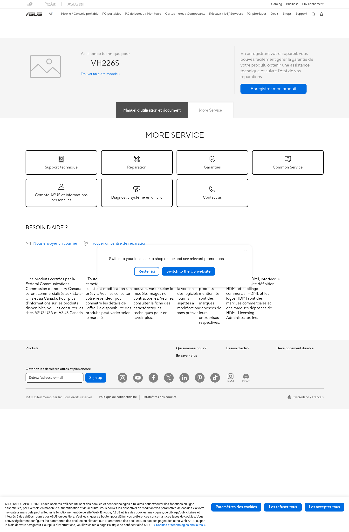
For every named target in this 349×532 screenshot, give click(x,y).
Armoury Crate (187, 472)
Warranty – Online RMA (243, 356)
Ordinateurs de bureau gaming (97, 356)
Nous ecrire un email (240, 389)
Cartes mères (84, 385)
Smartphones (35, 363)
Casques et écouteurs (140, 411)
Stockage (82, 436)
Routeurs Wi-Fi (136, 363)
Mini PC (80, 370)
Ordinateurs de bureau (42, 443)
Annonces (183, 370)
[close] (245, 251)
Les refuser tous (283, 507)
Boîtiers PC (83, 399)
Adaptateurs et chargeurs (143, 440)
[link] (34, 14)
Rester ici (146, 271)
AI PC (180, 421)
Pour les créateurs (38, 392)
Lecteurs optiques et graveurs (96, 428)
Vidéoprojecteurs (38, 429)
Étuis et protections (139, 432)
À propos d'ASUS (188, 356)
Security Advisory (239, 414)
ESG (279, 356)
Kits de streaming (137, 418)
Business (292, 4)
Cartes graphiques (88, 392)
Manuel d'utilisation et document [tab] (152, 110)
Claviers (131, 396)
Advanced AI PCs (188, 428)
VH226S (35, 25)
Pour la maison (36, 378)
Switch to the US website (188, 271)
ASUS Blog (184, 464)
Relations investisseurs (192, 377)
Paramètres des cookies (236, 507)
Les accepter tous (324, 507)
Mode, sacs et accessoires (143, 425)
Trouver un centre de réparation (118, 243)
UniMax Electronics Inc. (193, 406)
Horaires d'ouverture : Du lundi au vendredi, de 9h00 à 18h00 (248, 405)
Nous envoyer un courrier (55, 243)
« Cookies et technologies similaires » (179, 525)
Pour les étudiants (38, 400)
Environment (285, 363)
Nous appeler (235, 396)
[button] (276, 4)
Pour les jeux (34, 407)
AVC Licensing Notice (191, 457)
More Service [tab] (210, 110)
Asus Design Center (190, 436)
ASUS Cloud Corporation (194, 399)
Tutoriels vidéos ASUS (242, 421)
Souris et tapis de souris (142, 403)
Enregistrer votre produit (244, 381)
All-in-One (33, 436)
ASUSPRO (183, 443)
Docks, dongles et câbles (143, 447)
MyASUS (232, 429)
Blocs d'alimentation (89, 414)
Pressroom (184, 385)
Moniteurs (33, 422)
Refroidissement (86, 407)
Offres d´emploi (187, 363)
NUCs (79, 363)
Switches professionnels (142, 382)
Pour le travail (35, 385)
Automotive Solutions (191, 450)
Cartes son (83, 421)
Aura (179, 479)
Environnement (313, 4)
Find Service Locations (242, 374)
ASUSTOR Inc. (186, 392)
